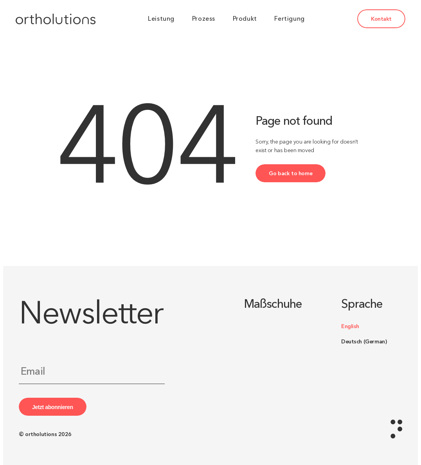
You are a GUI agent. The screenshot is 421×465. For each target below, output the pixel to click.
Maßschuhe (273, 304)
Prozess (203, 18)
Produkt (245, 18)
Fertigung (289, 18)
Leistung (161, 18)
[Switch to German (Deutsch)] (371, 341)
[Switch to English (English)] (371, 326)
